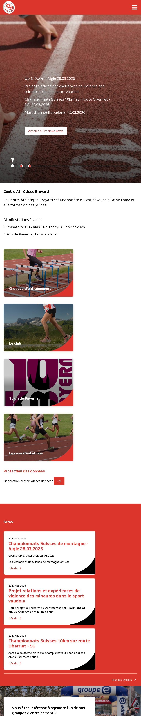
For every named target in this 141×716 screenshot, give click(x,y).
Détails (12, 458)
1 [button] (12, 165)
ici (59, 371)
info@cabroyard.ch (25, 615)
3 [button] (29, 165)
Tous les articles (121, 570)
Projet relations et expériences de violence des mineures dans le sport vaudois (46, 486)
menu (134, 7)
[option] (70, 100)
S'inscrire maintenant (31, 630)
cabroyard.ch (14, 7)
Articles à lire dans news (45, 131)
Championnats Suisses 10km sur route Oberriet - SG (49, 534)
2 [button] (21, 165)
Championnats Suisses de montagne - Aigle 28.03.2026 (48, 436)
